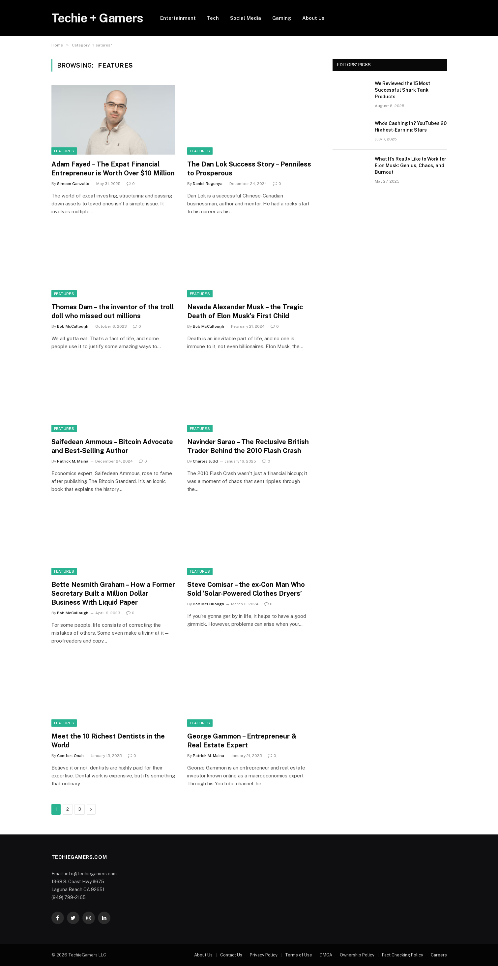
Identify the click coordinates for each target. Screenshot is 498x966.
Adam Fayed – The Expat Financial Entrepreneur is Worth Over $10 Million (113, 168)
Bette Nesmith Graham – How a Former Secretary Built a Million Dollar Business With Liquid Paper (113, 593)
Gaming (281, 18)
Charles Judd (205, 461)
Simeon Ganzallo (73, 183)
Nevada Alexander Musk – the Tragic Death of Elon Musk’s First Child (245, 311)
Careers (439, 954)
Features (64, 151)
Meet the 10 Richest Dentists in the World (108, 740)
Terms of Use (298, 954)
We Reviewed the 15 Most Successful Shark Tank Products (402, 90)
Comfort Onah (70, 755)
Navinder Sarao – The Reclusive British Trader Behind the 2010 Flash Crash (248, 446)
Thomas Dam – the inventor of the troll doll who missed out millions (112, 311)
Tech (213, 18)
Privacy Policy (264, 954)
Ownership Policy (357, 954)
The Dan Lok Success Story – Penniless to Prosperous (249, 168)
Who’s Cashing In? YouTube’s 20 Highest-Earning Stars (411, 127)
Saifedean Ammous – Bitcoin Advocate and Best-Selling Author (112, 446)
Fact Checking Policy (402, 954)
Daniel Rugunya (207, 183)
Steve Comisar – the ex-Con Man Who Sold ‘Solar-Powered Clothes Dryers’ (246, 589)
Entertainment (178, 18)
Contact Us (231, 954)
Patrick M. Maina (72, 461)
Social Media (245, 18)
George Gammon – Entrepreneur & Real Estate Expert (242, 740)
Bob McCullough (72, 326)
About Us (313, 18)
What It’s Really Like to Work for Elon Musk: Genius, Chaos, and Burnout (410, 165)
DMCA (326, 954)
